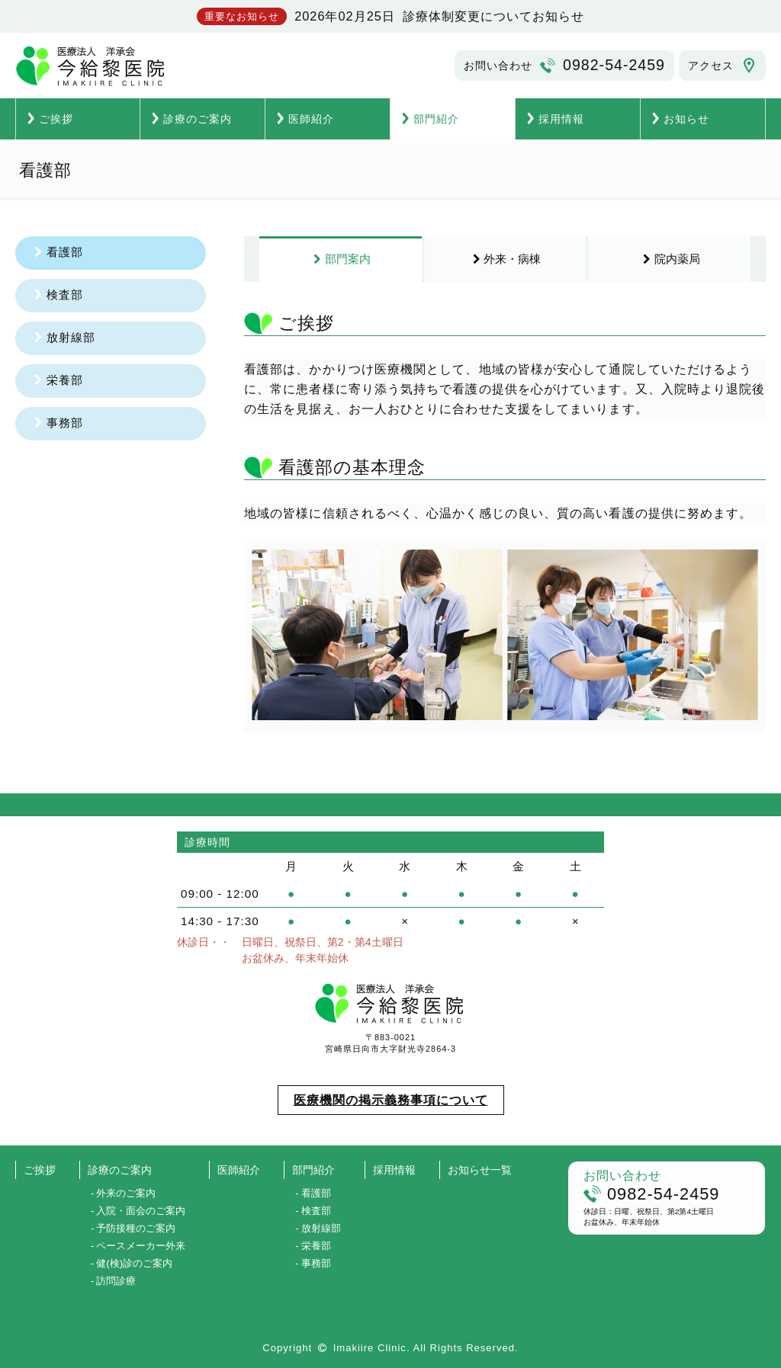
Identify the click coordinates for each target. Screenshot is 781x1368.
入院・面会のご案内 (140, 1210)
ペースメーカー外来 (140, 1245)
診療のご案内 (190, 119)
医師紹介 (303, 119)
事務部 (57, 422)
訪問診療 (116, 1280)
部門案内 (340, 259)
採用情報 (553, 119)
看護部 (57, 251)
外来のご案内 (126, 1193)
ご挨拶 (48, 119)
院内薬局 (669, 259)
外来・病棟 (505, 259)
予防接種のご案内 (135, 1228)
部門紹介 (428, 119)
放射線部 (63, 337)
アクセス (711, 65)
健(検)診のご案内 (134, 1263)
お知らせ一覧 (480, 1170)
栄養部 (57, 379)
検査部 (57, 294)
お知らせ (678, 119)
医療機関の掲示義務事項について (391, 1100)
